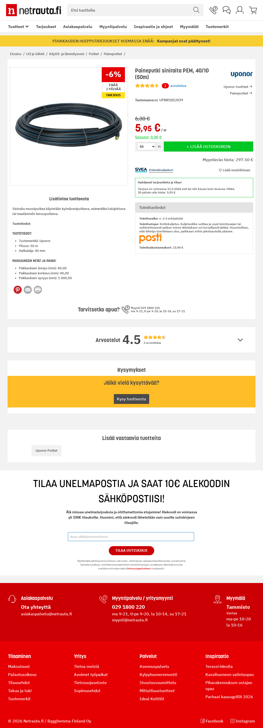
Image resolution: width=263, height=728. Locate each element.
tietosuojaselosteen (139, 568)
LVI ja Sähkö (35, 54)
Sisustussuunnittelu (158, 682)
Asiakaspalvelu (77, 26)
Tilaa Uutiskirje (131, 550)
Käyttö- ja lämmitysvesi (67, 54)
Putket (94, 54)
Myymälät (189, 26)
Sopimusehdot (87, 690)
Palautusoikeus (22, 674)
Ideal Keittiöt (152, 698)
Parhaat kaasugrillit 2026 (229, 696)
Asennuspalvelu (154, 666)
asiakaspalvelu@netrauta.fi (46, 613)
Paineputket (113, 54)
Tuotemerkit (217, 26)
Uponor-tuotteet (236, 87)
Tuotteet (16, 26)
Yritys (80, 656)
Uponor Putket (47, 450)
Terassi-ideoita (219, 666)
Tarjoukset (46, 26)
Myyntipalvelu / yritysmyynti (142, 598)
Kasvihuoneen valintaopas (229, 674)
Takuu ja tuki (20, 690)
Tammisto (238, 606)
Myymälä (235, 598)
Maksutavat (19, 666)
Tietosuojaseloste (90, 682)
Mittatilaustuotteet (157, 690)
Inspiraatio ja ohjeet (153, 26)
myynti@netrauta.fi (130, 619)
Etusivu (16, 54)
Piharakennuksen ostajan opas (228, 685)
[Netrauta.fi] (33, 10)
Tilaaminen (19, 656)
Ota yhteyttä (36, 606)
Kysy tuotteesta (131, 398)
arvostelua (174, 85)
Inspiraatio (217, 656)
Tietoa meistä (86, 666)
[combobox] (135, 10)
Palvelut (148, 656)
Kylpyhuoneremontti (158, 674)
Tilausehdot (19, 682)
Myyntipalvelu (113, 26)
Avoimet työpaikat (91, 674)
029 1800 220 (128, 606)
